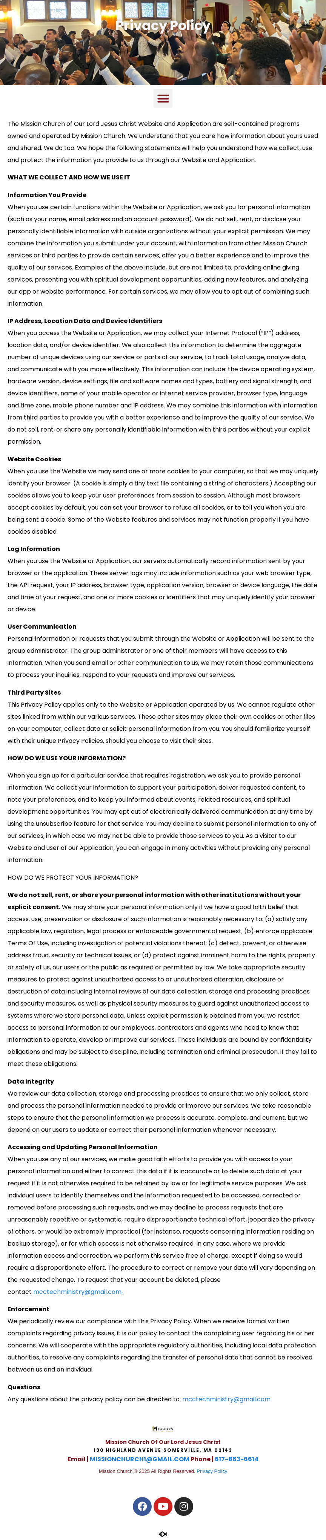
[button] (163, 98)
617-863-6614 (236, 1459)
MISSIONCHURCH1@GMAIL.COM (139, 1459)
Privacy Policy (212, 1471)
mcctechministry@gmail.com (77, 1291)
